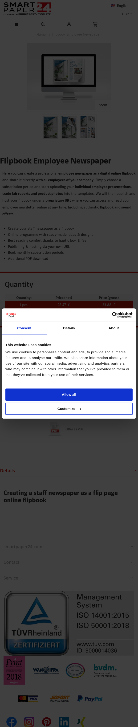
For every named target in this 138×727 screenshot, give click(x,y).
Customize (69, 409)
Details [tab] (69, 328)
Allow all (69, 394)
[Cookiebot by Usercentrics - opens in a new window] (112, 315)
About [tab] (114, 328)
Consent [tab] (24, 328)
